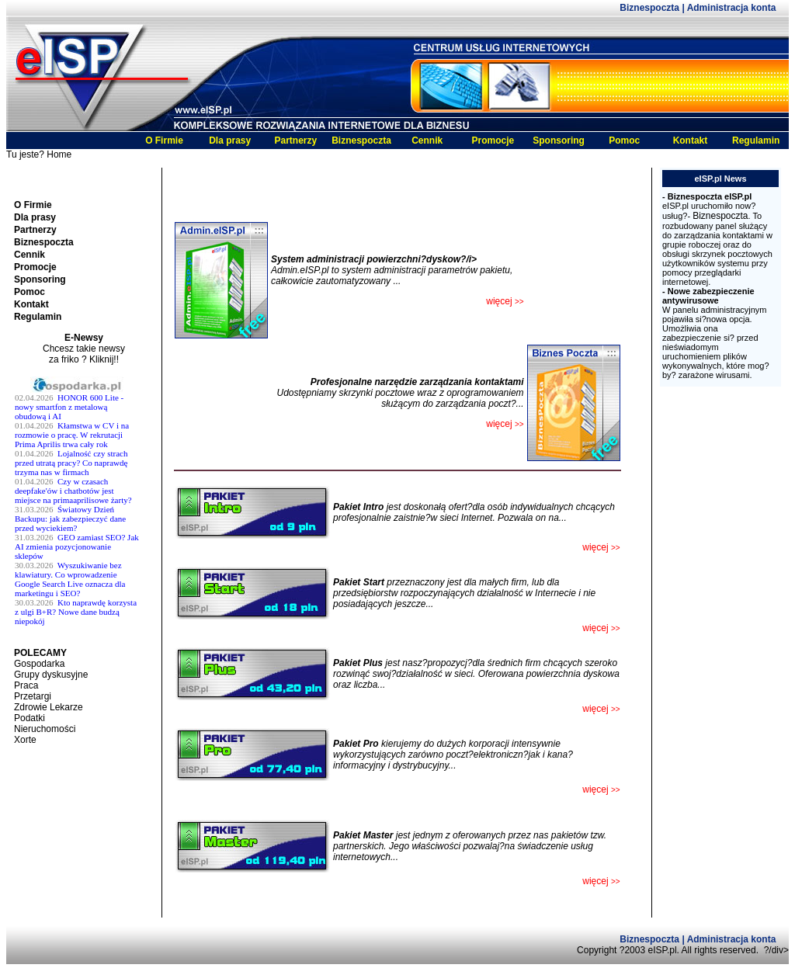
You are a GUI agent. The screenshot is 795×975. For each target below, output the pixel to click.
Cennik (427, 140)
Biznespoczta (651, 7)
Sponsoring (559, 140)
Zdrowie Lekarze (48, 707)
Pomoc (624, 140)
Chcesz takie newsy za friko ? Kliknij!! (84, 354)
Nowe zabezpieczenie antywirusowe (708, 295)
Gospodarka (39, 663)
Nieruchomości (44, 728)
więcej (601, 628)
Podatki (29, 718)
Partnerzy (295, 140)
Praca (26, 685)
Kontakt (690, 140)
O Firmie (164, 140)
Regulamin (755, 140)
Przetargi (32, 696)
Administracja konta (731, 7)
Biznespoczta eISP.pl (710, 196)
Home (59, 154)
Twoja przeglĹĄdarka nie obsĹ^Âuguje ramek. (84, 511)
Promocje (493, 140)
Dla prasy (230, 140)
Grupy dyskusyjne (51, 674)
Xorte (25, 739)
